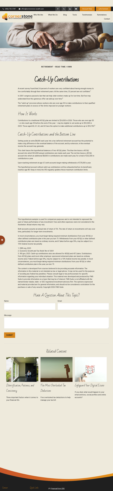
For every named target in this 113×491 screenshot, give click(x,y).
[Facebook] (57, 2)
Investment (34, 488)
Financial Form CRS (58, 482)
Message (7, 309)
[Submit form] (9, 328)
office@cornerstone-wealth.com (31, 2)
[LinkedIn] (70, 2)
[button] (38, 8)
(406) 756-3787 (9, 2)
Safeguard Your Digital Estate (89, 378)
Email (60, 294)
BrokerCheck (96, 486)
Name (6, 294)
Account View (87, 2)
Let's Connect (103, 2)
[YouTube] (76, 2)
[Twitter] (63, 2)
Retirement (34, 486)
